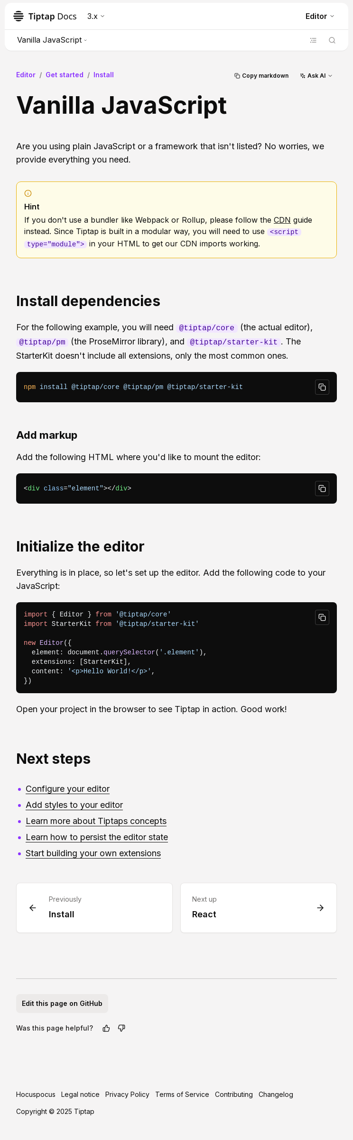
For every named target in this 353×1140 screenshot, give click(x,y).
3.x (96, 16)
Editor (320, 16)
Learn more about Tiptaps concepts (96, 821)
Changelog (276, 1094)
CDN (282, 220)
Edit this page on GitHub (62, 1003)
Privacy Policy (127, 1094)
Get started (65, 75)
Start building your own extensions (93, 853)
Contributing (234, 1094)
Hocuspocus (36, 1094)
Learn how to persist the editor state (97, 837)
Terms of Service (182, 1094)
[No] (121, 1028)
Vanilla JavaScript (52, 40)
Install (103, 75)
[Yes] (106, 1028)
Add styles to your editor (74, 805)
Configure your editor (68, 789)
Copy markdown (261, 75)
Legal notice (80, 1094)
